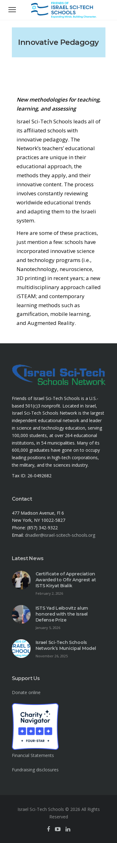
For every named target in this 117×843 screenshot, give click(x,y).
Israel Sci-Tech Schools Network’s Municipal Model (66, 645)
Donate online (26, 692)
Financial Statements (33, 755)
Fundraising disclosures (35, 770)
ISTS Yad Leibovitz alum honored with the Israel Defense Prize (62, 614)
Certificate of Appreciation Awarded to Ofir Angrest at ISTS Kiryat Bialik (66, 579)
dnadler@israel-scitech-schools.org (60, 535)
